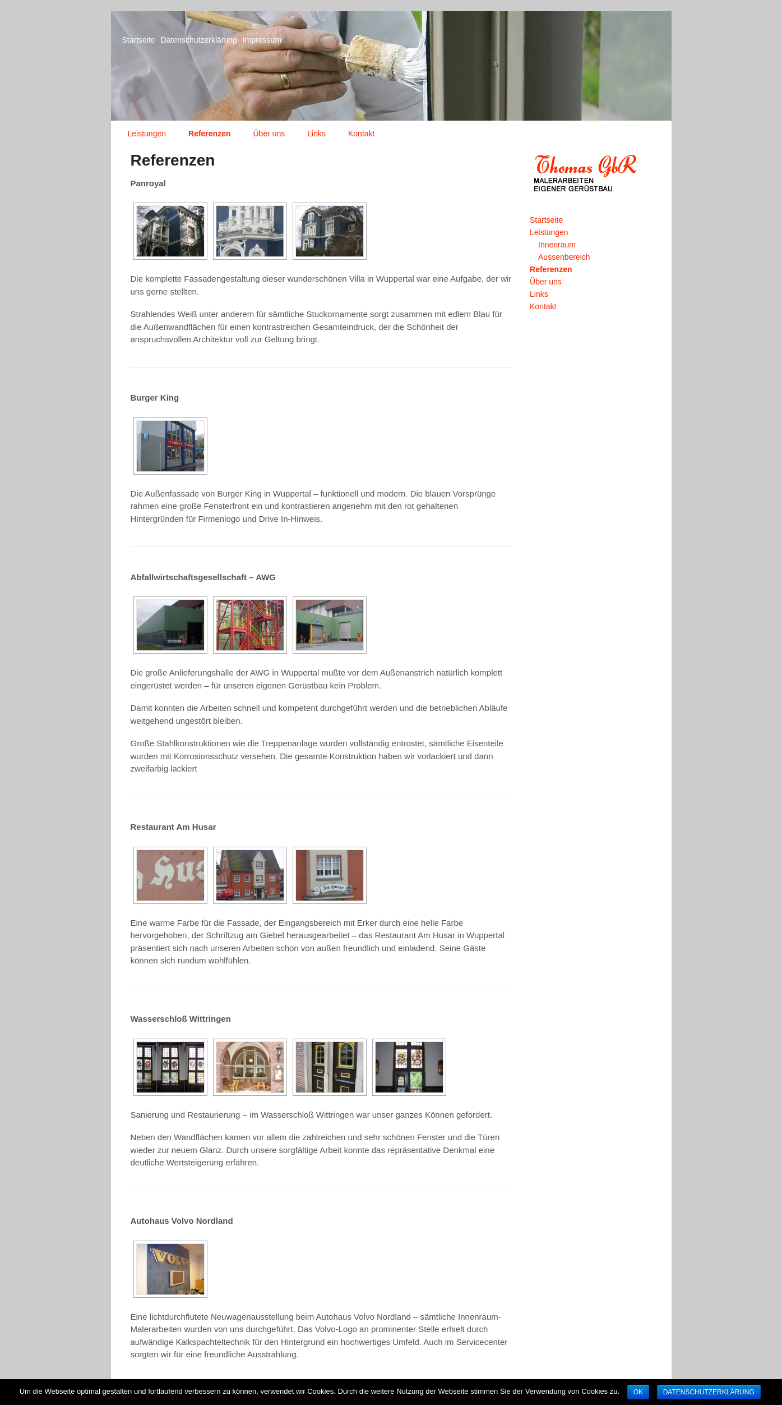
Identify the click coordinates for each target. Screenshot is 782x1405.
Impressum (262, 39)
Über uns (269, 133)
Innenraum (557, 244)
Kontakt (361, 133)
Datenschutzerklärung (199, 39)
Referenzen (209, 133)
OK (638, 1392)
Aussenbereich (564, 256)
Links (316, 133)
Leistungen (147, 133)
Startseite (138, 39)
